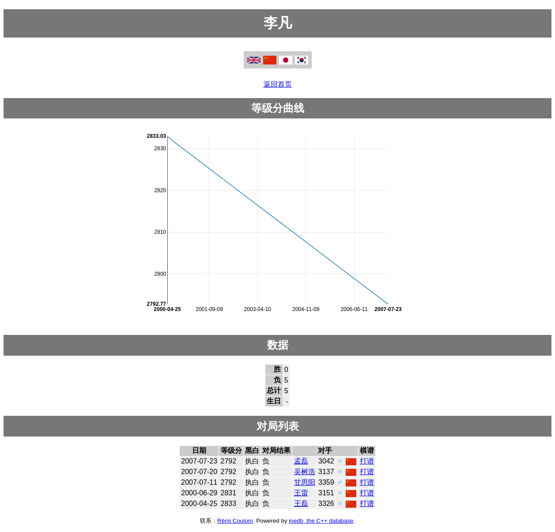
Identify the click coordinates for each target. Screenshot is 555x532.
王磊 (301, 503)
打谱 (367, 461)
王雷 (301, 493)
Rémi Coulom (235, 520)
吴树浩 (304, 471)
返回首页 (278, 84)
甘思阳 (304, 482)
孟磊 (301, 461)
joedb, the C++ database (321, 520)
